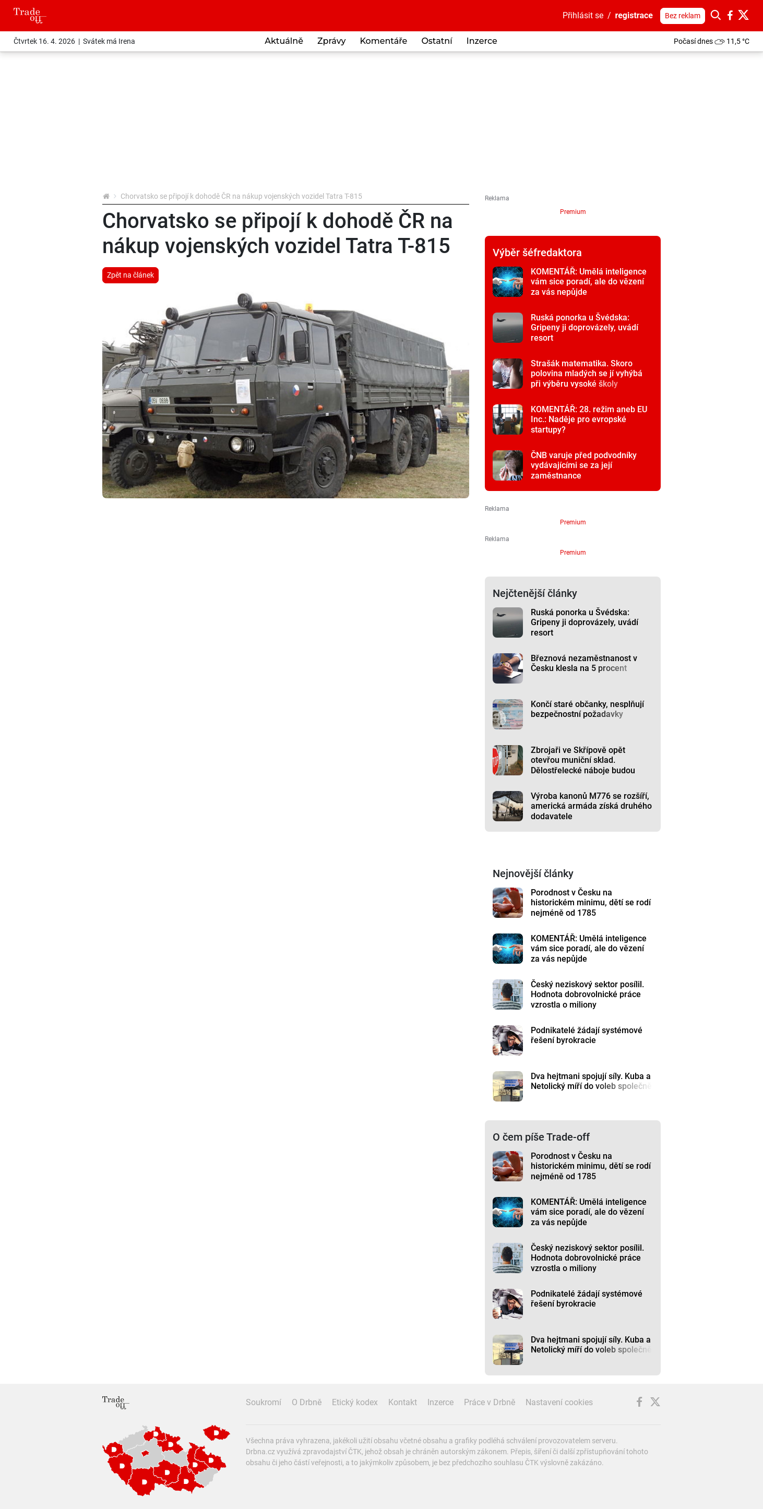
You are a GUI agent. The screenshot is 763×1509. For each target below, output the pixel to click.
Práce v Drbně (489, 1402)
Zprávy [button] (331, 41)
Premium (573, 211)
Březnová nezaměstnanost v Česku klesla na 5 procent (584, 663)
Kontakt (402, 1402)
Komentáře (383, 41)
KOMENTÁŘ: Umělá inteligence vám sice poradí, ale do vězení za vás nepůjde (589, 282)
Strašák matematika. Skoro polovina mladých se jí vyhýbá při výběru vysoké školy (586, 373)
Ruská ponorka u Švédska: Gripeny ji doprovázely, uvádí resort (584, 328)
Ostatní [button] (436, 41)
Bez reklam (682, 15)
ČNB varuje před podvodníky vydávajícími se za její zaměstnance (584, 465)
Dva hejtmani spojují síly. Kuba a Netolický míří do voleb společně (591, 1081)
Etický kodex (355, 1402)
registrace (634, 15)
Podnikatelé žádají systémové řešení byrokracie (586, 1035)
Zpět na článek (130, 275)
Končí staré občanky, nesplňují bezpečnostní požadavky (587, 709)
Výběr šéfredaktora (537, 252)
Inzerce (482, 41)
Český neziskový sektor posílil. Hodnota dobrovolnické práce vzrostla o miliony (587, 994)
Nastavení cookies (559, 1402)
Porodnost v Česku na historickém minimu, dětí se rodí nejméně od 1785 (591, 903)
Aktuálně (284, 41)
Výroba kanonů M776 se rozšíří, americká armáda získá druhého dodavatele (591, 806)
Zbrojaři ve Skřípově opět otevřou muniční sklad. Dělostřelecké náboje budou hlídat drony (583, 765)
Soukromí (263, 1402)
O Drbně (306, 1402)
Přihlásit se (583, 15)
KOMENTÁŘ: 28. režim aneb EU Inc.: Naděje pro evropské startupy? (589, 419)
